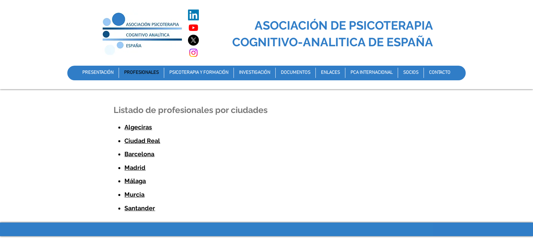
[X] (193, 40)
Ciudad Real (142, 140)
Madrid (134, 167)
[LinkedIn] (193, 15)
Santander (139, 208)
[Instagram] (193, 52)
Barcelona (139, 154)
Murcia (134, 194)
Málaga (135, 180)
